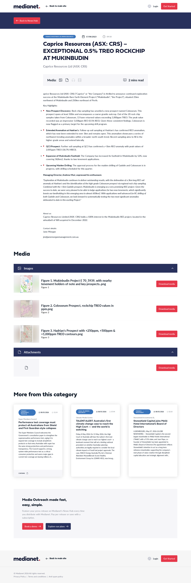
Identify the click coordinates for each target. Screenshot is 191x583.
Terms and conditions (37, 576)
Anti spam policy (56, 576)
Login (153, 6)
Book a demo (33, 526)
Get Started (169, 6)
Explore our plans (58, 526)
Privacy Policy (20, 576)
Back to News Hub (27, 20)
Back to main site (56, 6)
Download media (167, 283)
